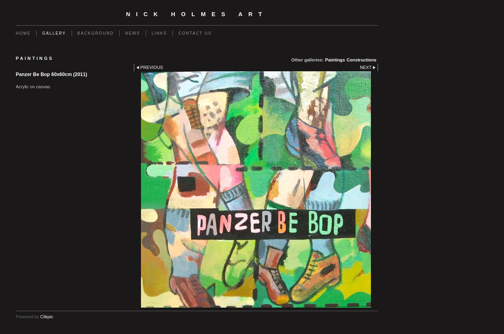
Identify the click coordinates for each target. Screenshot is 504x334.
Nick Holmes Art (197, 14)
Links (159, 33)
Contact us (195, 33)
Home (23, 33)
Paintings (335, 60)
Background (96, 33)
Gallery (54, 33)
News (132, 33)
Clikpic (46, 316)
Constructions (361, 60)
